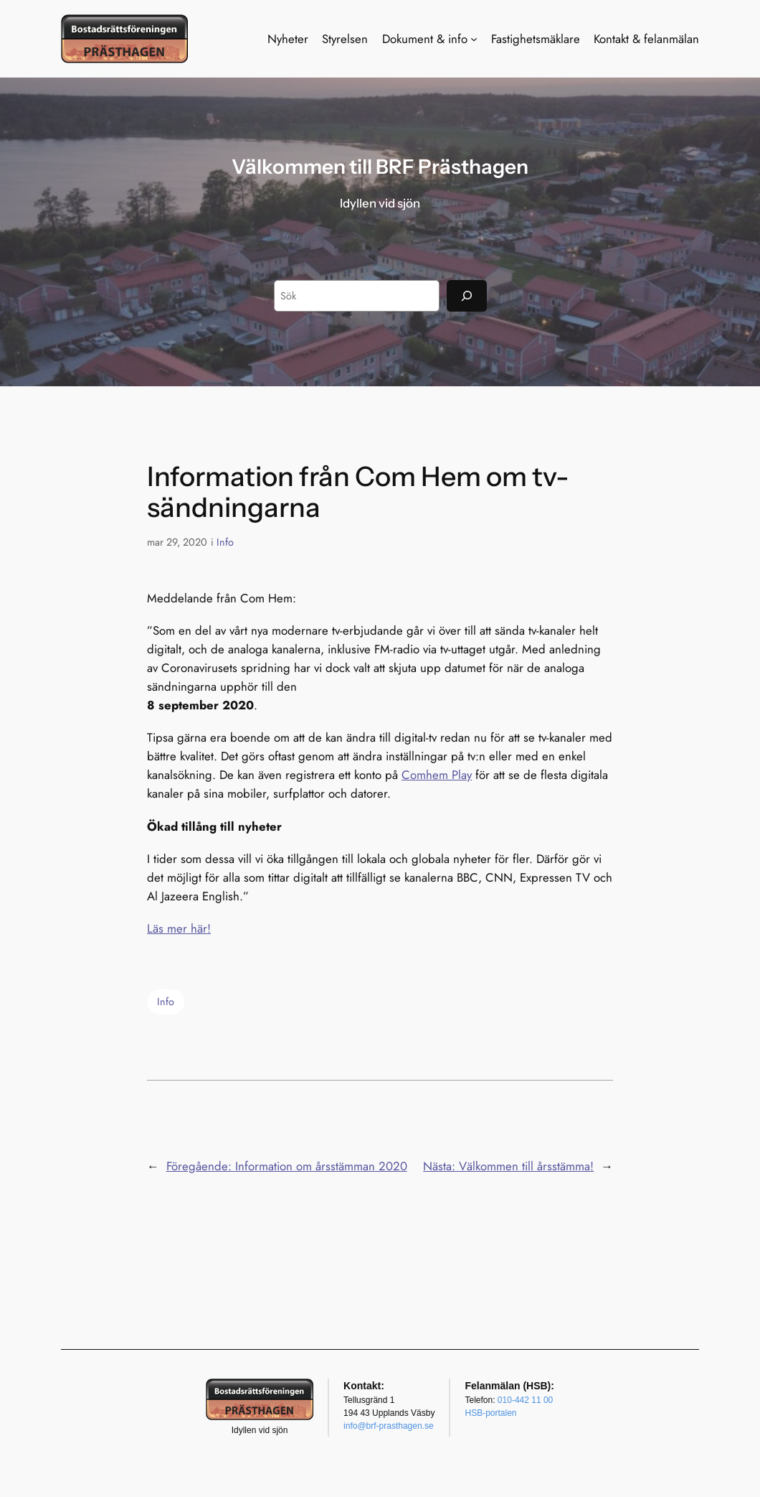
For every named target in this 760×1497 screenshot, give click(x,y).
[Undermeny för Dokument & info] (474, 38)
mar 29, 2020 (177, 542)
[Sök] (467, 295)
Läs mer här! (179, 928)
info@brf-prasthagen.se (388, 1426)
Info (225, 542)
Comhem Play (437, 774)
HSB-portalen (490, 1413)
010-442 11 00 (525, 1400)
